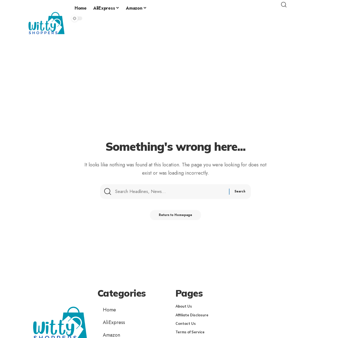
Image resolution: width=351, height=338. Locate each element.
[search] (305, 4)
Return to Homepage (175, 217)
